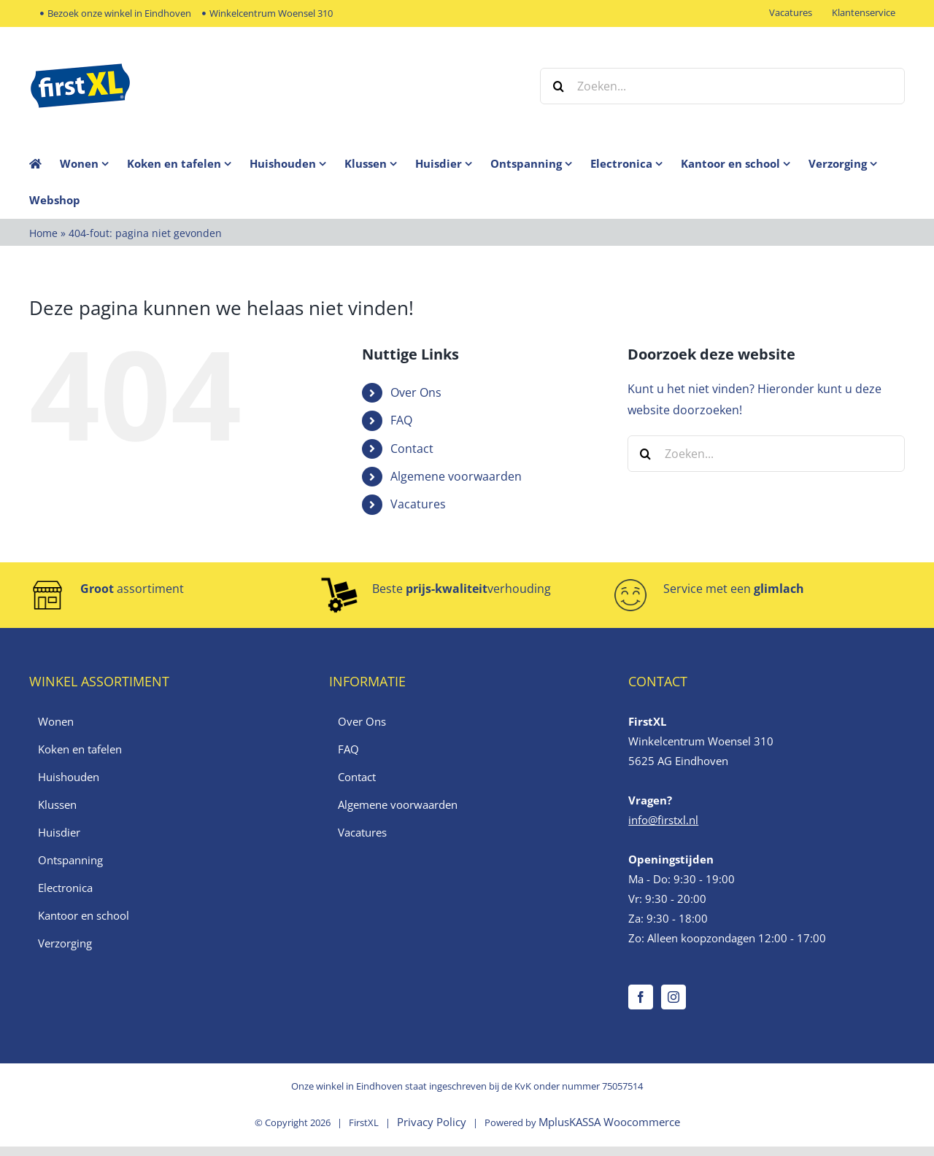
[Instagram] (673, 997)
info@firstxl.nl (663, 819)
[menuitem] (93, 163)
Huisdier (59, 832)
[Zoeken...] (722, 86)
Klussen (57, 804)
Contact (411, 449)
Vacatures (418, 504)
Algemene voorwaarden (456, 476)
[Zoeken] (558, 86)
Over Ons (415, 392)
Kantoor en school (83, 915)
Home (43, 233)
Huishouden (68, 776)
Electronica (65, 887)
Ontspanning (70, 860)
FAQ (401, 420)
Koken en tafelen (80, 749)
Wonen (56, 721)
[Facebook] (640, 997)
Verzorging (65, 943)
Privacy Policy (431, 1121)
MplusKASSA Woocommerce (609, 1121)
